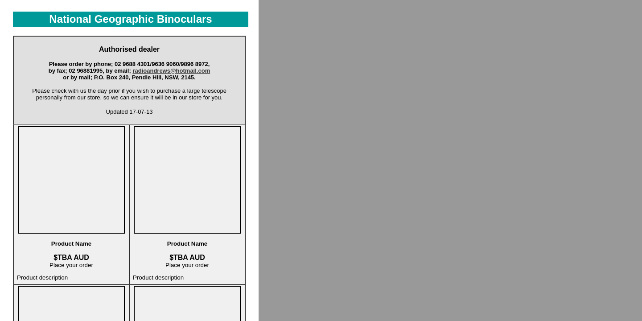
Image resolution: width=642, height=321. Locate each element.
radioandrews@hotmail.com (171, 70)
